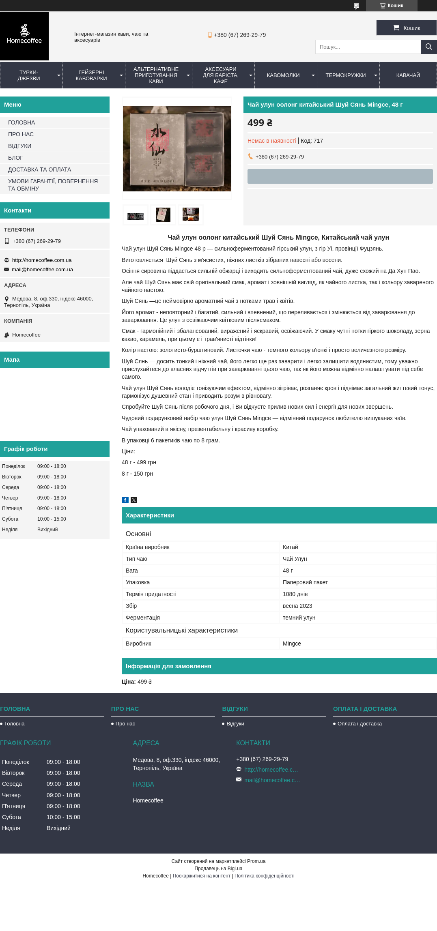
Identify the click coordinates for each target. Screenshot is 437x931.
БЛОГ (15, 157)
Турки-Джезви (28, 75)
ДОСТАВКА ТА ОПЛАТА (39, 169)
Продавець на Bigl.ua (218, 868)
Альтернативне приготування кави (156, 75)
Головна (14, 724)
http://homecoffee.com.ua (41, 260)
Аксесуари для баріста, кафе (221, 75)
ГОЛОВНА (21, 122)
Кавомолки (283, 75)
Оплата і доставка (360, 724)
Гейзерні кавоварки (91, 75)
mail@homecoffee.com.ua (42, 269)
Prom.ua (256, 861)
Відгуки (235, 724)
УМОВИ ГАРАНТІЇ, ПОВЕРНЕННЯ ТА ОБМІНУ (53, 185)
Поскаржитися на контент (201, 876)
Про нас (125, 724)
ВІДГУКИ (19, 146)
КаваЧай (408, 75)
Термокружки (345, 75)
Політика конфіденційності (265, 876)
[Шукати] (429, 47)
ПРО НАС (21, 134)
